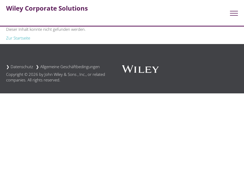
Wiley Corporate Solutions (47, 8)
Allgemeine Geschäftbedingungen (70, 66)
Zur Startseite (18, 38)
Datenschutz (22, 66)
